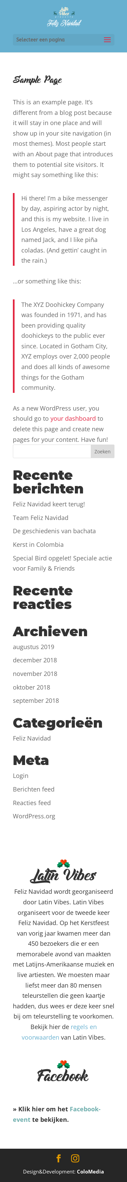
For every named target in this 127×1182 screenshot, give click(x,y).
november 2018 (35, 674)
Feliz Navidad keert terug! (49, 504)
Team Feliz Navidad (40, 518)
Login (20, 775)
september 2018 (36, 700)
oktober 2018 (31, 687)
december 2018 (35, 660)
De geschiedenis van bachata (54, 531)
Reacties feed (32, 803)
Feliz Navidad (32, 738)
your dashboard (73, 418)
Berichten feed (34, 789)
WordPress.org (34, 816)
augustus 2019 (33, 647)
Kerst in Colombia (38, 544)
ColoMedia (90, 1171)
